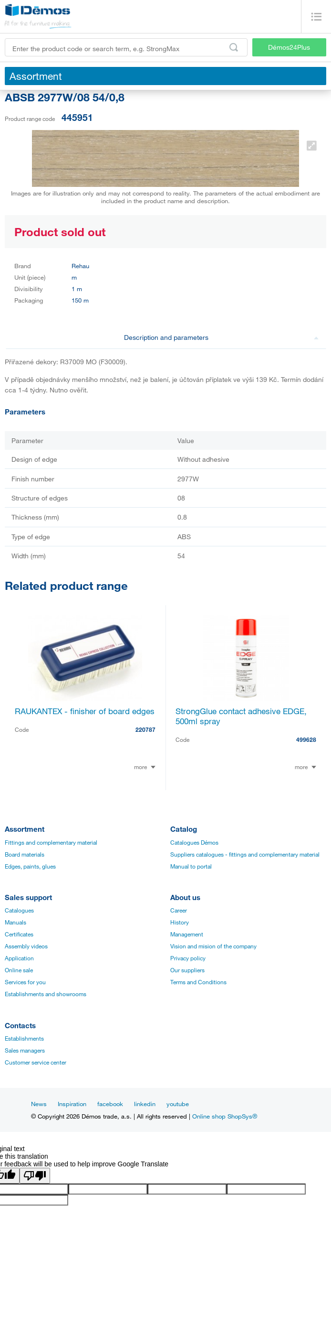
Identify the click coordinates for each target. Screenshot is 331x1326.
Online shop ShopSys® (224, 1116)
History (179, 922)
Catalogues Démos (194, 842)
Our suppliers (187, 970)
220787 (145, 729)
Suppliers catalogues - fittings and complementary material (245, 854)
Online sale (19, 970)
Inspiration (72, 1104)
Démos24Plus (289, 47)
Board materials (24, 854)
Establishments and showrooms (45, 994)
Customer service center (35, 1062)
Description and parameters (221, 337)
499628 (306, 739)
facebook (110, 1104)
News (39, 1104)
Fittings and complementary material (51, 842)
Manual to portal (191, 866)
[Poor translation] (35, 1176)
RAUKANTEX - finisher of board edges (85, 711)
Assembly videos (26, 946)
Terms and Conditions (198, 982)
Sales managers (25, 1050)
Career (178, 910)
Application (19, 958)
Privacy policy (188, 958)
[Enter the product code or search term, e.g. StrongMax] (126, 47)
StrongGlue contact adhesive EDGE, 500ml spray (241, 716)
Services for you (25, 982)
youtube (177, 1104)
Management (186, 934)
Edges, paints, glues (30, 866)
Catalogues (19, 910)
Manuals (15, 922)
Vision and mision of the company (213, 946)
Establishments (24, 1038)
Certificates (19, 934)
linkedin (144, 1104)
